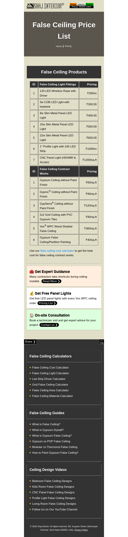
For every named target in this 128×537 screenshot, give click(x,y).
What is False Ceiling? (46, 424)
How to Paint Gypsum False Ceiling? (55, 452)
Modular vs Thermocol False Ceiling (54, 447)
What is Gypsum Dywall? (48, 430)
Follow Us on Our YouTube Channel (54, 509)
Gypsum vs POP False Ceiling (51, 441)
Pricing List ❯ (47, 303)
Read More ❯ (51, 281)
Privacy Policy (81, 530)
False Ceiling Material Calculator (52, 396)
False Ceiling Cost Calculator (50, 367)
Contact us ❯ (49, 324)
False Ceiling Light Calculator (50, 373)
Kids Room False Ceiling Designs (53, 486)
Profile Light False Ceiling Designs (53, 498)
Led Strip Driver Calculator (48, 379)
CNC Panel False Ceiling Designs (53, 492)
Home (59, 46)
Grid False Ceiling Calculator (50, 384)
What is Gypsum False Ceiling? (52, 435)
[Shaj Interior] (45, 5)
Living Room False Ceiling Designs (54, 503)
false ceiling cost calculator (57, 250)
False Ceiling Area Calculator (50, 390)
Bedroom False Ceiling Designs (52, 481)
